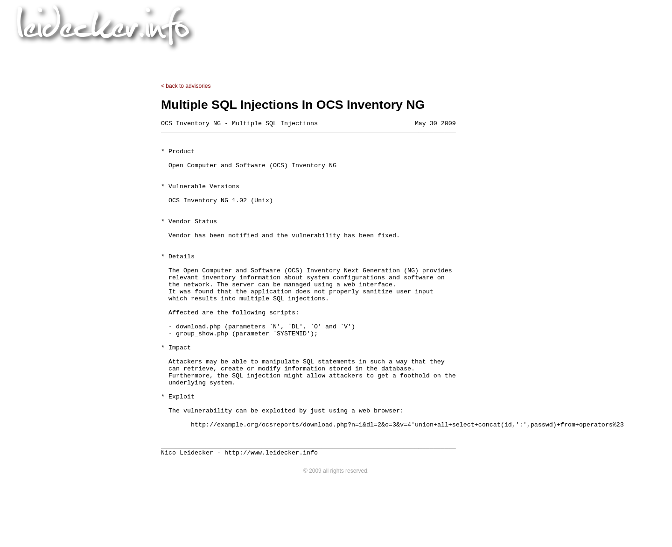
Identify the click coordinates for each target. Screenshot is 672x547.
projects (269, 58)
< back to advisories (185, 86)
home (228, 58)
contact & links (429, 58)
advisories (371, 58)
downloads (319, 58)
